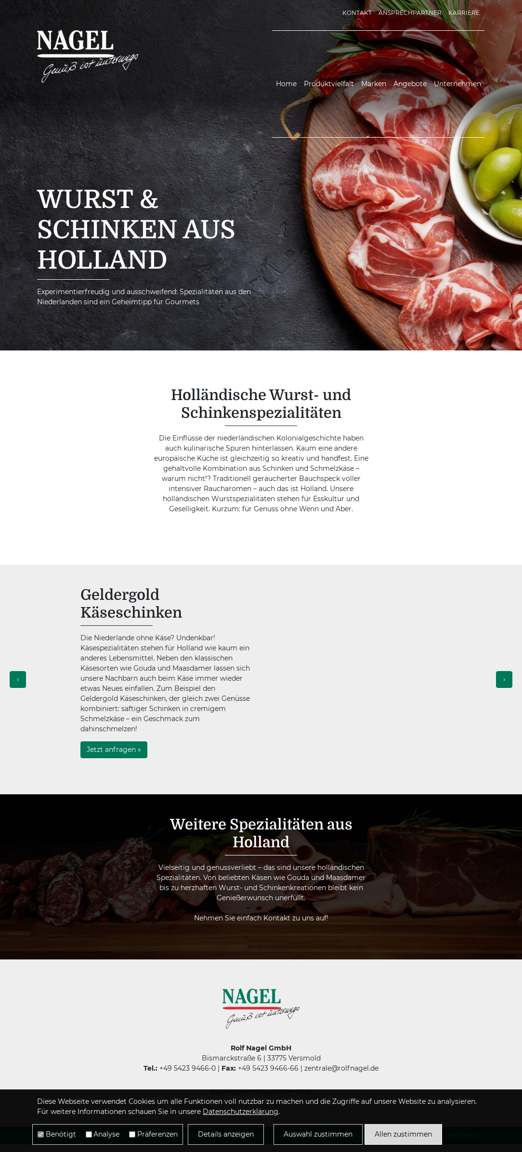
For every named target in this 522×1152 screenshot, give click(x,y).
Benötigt (61, 1134)
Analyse (106, 1134)
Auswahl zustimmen (318, 1134)
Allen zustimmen (403, 1134)
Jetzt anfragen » (114, 749)
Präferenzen (157, 1134)
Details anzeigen (226, 1134)
